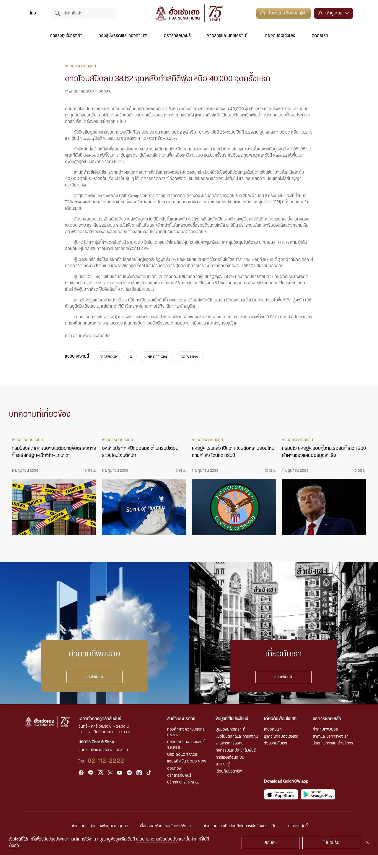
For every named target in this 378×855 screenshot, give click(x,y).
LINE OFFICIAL (156, 356)
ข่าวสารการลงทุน (230, 743)
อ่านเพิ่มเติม (95, 677)
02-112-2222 (106, 761)
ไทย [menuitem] (33, 13)
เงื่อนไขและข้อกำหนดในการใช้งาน (165, 826)
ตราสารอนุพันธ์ (177, 36)
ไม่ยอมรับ (331, 843)
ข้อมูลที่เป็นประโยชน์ (232, 719)
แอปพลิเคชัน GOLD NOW (186, 761)
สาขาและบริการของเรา (330, 736)
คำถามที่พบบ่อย (325, 729)
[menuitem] (33, 13)
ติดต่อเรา (320, 36)
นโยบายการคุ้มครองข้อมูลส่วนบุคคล (99, 826)
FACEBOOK (109, 356)
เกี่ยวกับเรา (273, 729)
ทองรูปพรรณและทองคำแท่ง (123, 36)
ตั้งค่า (14, 846)
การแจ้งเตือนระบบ (230, 757)
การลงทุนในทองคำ (66, 36)
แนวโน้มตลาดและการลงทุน (237, 736)
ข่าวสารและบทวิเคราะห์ (227, 36)
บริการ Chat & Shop (183, 782)
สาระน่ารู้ (223, 764)
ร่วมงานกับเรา (275, 743)
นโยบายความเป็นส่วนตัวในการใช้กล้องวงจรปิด (239, 826)
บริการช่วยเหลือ (327, 719)
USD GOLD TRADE (182, 754)
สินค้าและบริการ (181, 719)
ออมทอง (174, 768)
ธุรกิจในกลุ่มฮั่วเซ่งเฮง (281, 736)
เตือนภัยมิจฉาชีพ (229, 771)
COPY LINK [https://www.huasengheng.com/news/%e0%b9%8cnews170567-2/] (189, 356)
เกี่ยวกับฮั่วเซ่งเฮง (279, 36)
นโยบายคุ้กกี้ (298, 826)
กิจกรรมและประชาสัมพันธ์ (236, 750)
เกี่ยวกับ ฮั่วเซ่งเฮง (280, 719)
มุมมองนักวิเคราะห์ (230, 729)
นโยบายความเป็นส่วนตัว (157, 839)
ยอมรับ (270, 843)
